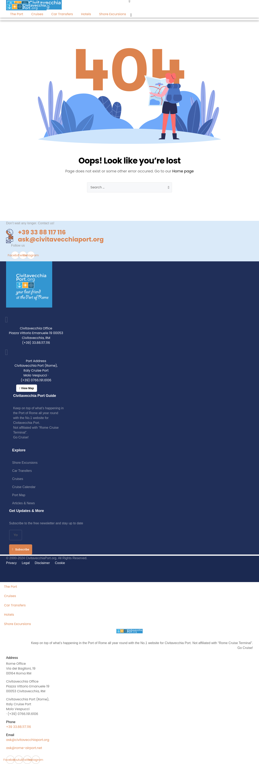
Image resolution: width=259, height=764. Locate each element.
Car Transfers (62, 14)
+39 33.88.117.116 (18, 726)
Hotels (86, 14)
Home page (183, 171)
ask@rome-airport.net (24, 748)
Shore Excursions (112, 14)
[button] (26, 388)
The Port (16, 14)
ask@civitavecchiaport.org (27, 739)
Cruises (37, 14)
